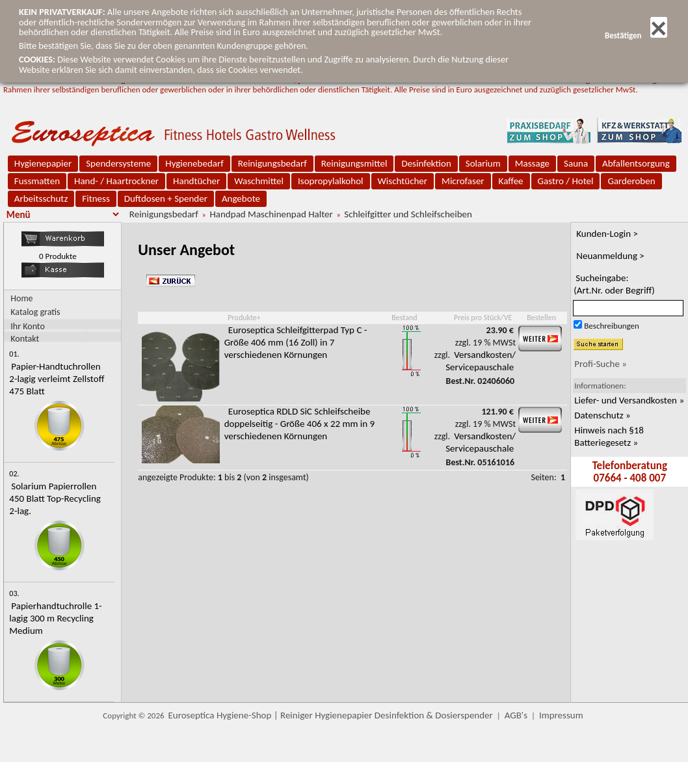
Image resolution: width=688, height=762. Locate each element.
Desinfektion (426, 163)
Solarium (483, 163)
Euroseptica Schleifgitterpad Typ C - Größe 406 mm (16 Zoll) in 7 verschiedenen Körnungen (295, 342)
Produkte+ (244, 317)
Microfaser (463, 181)
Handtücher (196, 181)
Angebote (241, 198)
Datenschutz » (602, 415)
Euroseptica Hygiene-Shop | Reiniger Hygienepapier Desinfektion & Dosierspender (330, 715)
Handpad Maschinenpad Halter (270, 214)
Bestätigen (636, 35)
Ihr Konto (27, 326)
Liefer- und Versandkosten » (629, 400)
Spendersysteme (118, 163)
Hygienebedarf (194, 163)
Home (21, 298)
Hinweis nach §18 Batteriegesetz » (609, 436)
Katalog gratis (35, 312)
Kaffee (511, 181)
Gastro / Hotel (566, 181)
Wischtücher (403, 181)
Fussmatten (37, 181)
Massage (532, 163)
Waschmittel (259, 181)
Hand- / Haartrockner (116, 181)
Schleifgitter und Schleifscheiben (408, 214)
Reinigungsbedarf (272, 163)
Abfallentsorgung (636, 163)
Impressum (561, 715)
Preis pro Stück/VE (483, 317)
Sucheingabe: (614, 284)
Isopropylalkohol (330, 181)
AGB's (516, 715)
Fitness (95, 198)
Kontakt (24, 338)
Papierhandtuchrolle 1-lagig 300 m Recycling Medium (55, 618)
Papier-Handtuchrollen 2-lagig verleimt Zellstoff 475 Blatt (56, 379)
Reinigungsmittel (354, 163)
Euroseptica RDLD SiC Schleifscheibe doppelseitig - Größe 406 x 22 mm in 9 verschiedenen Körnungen (299, 423)
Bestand (404, 317)
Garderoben (631, 181)
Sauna (576, 163)
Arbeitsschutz (41, 198)
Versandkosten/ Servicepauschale (480, 361)
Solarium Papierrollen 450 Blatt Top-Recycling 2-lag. (55, 498)
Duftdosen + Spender (165, 198)
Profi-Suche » (600, 364)
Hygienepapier (43, 163)
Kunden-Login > (607, 233)
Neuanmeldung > (610, 256)
